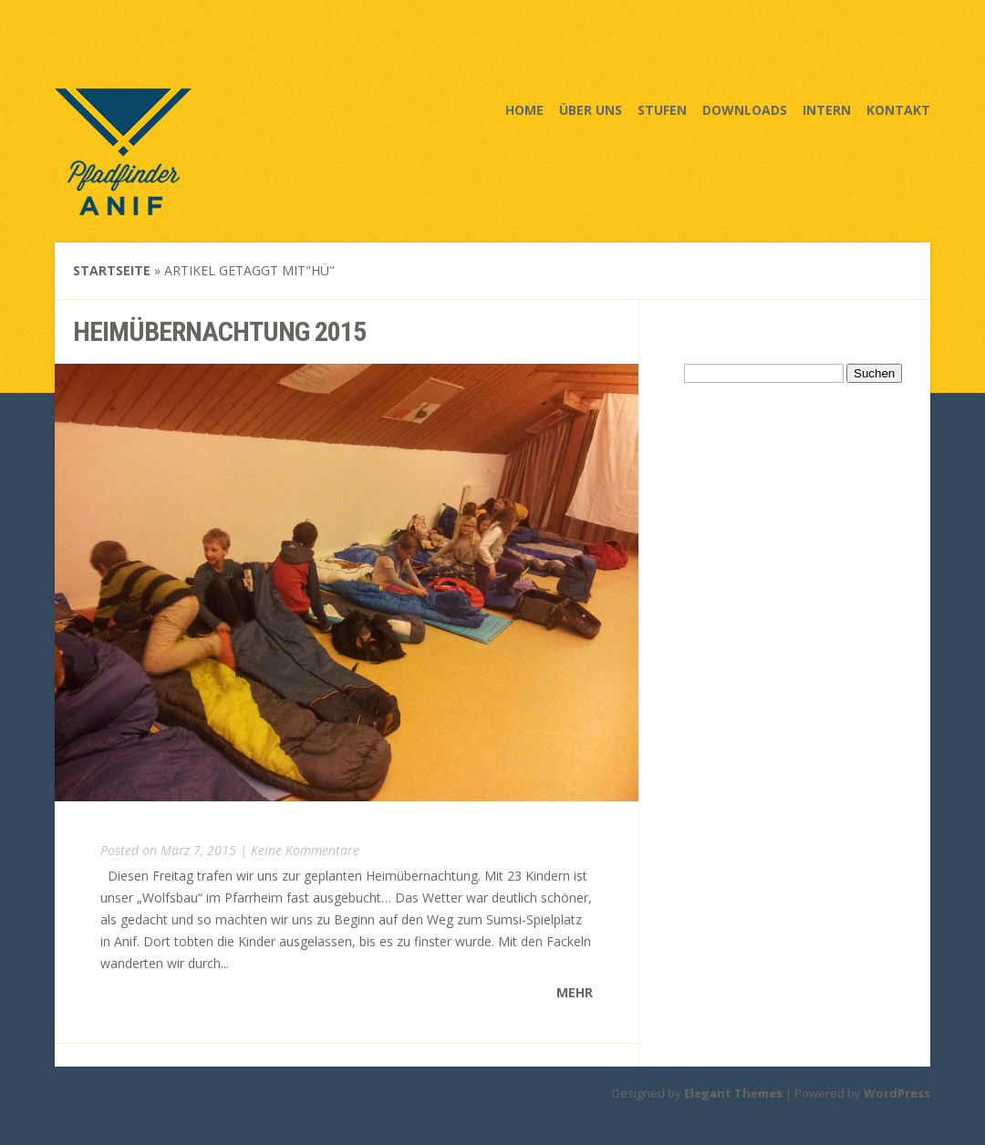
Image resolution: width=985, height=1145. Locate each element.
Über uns (590, 110)
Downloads (744, 110)
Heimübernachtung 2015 (219, 331)
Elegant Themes (733, 1093)
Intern (827, 110)
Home (524, 110)
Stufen (662, 110)
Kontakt (898, 110)
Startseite (111, 270)
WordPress (897, 1093)
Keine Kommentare (305, 850)
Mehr (574, 992)
